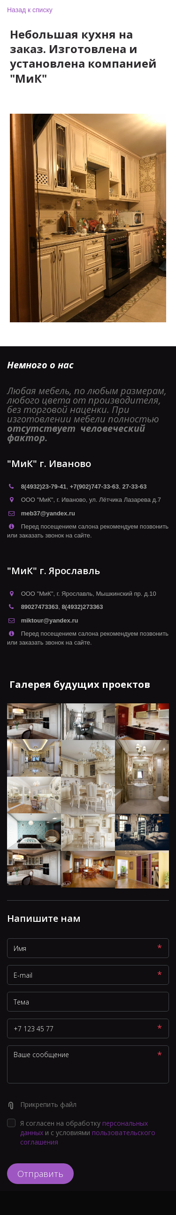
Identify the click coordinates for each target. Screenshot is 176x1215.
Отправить (40, 1173)
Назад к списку (30, 10)
